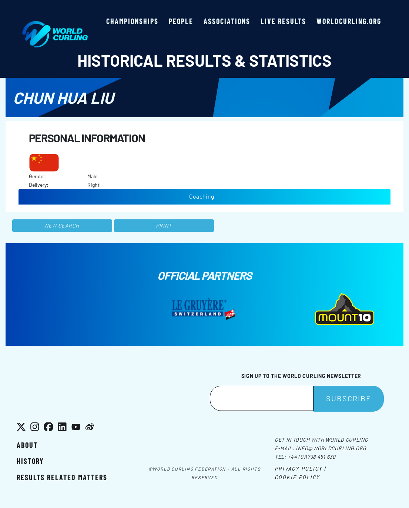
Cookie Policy (297, 477)
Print (164, 225)
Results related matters (62, 477)
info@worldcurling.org (331, 448)
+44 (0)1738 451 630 (311, 457)
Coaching (201, 196)
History (30, 460)
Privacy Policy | (300, 468)
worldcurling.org (348, 21)
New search (62, 225)
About (27, 445)
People (181, 21)
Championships (132, 21)
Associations (227, 21)
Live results (283, 21)
